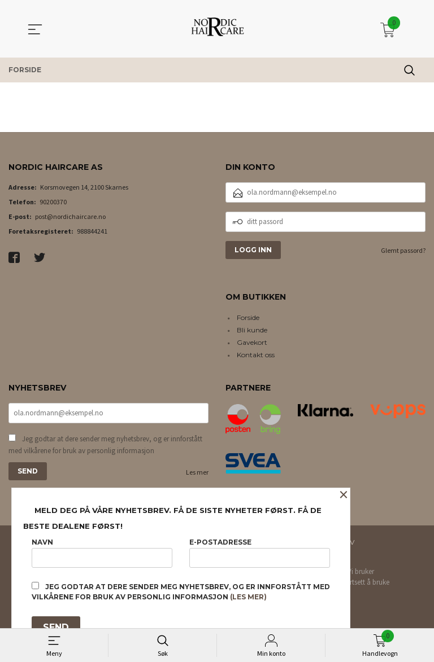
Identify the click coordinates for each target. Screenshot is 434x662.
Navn (102, 553)
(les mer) (248, 597)
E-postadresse (259, 553)
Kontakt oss (256, 354)
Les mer (197, 472)
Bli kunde (252, 330)
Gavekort (252, 342)
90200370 (53, 202)
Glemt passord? (403, 250)
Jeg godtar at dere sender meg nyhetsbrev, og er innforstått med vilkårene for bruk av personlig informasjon (105, 445)
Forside (248, 317)
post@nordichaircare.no (70, 216)
